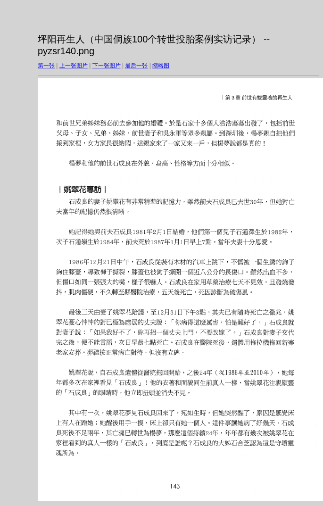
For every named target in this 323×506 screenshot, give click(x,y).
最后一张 (136, 65)
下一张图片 (106, 65)
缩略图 (160, 65)
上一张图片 (73, 65)
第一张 (46, 65)
